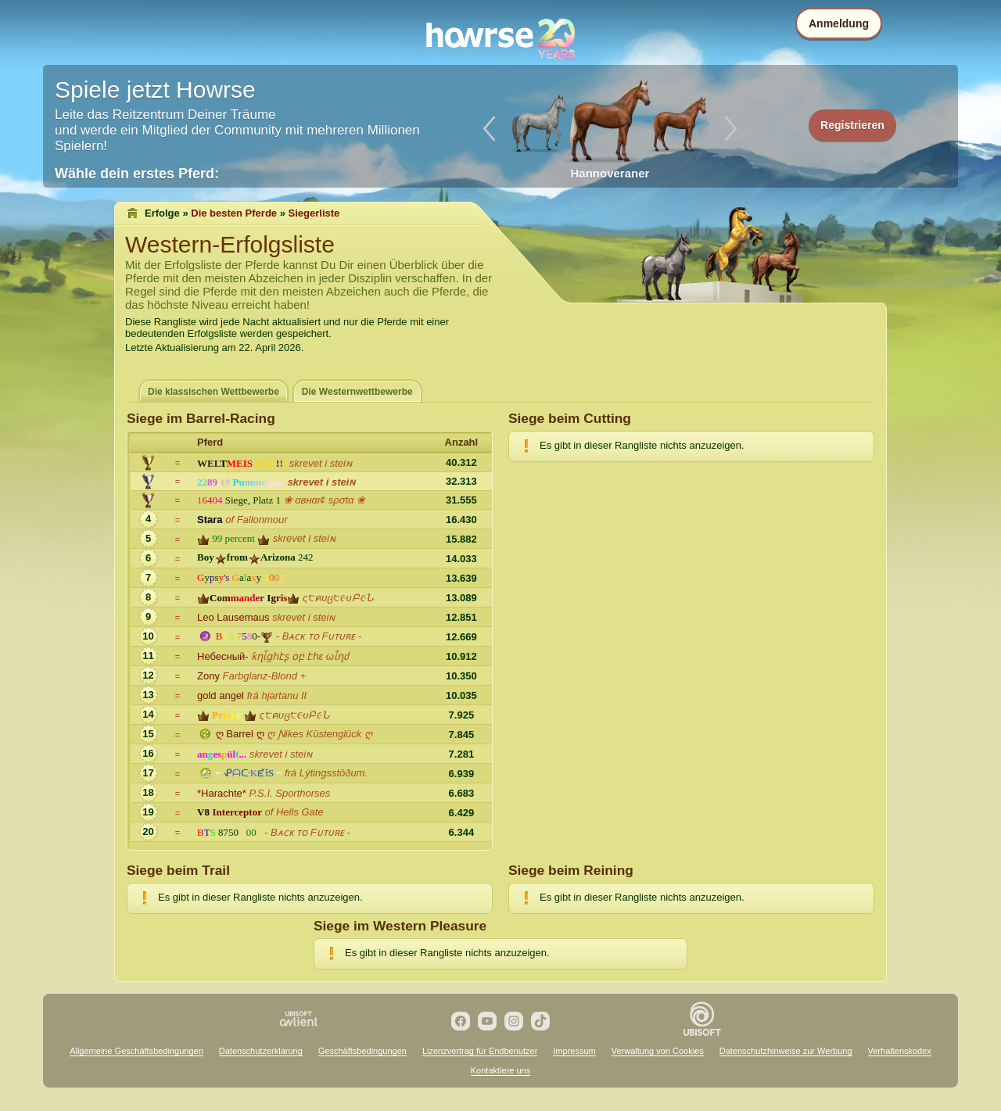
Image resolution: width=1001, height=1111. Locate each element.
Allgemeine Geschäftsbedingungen (136, 1050)
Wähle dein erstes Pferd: (137, 173)
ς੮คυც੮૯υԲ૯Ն (338, 598)
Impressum (574, 1050)
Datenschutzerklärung (261, 1050)
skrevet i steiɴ (320, 463)
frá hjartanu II (277, 695)
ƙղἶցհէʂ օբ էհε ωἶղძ (300, 656)
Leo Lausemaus (233, 617)
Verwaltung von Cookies (658, 1050)
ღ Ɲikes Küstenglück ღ (319, 734)
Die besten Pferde (234, 213)
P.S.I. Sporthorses (290, 793)
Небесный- (223, 656)
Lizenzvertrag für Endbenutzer (479, 1050)
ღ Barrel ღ (240, 734)
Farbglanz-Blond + (265, 676)
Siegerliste (314, 213)
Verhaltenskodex (899, 1050)
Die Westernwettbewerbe (357, 391)
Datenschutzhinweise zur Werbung (785, 1050)
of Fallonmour (256, 519)
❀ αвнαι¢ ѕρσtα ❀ (325, 500)
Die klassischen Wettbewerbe (213, 391)
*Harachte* (221, 793)
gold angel (220, 695)
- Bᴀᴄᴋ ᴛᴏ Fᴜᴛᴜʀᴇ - (319, 636)
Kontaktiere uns (500, 1070)
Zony (208, 676)
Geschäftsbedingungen (362, 1050)
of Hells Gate (294, 812)
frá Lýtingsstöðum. (326, 773)
